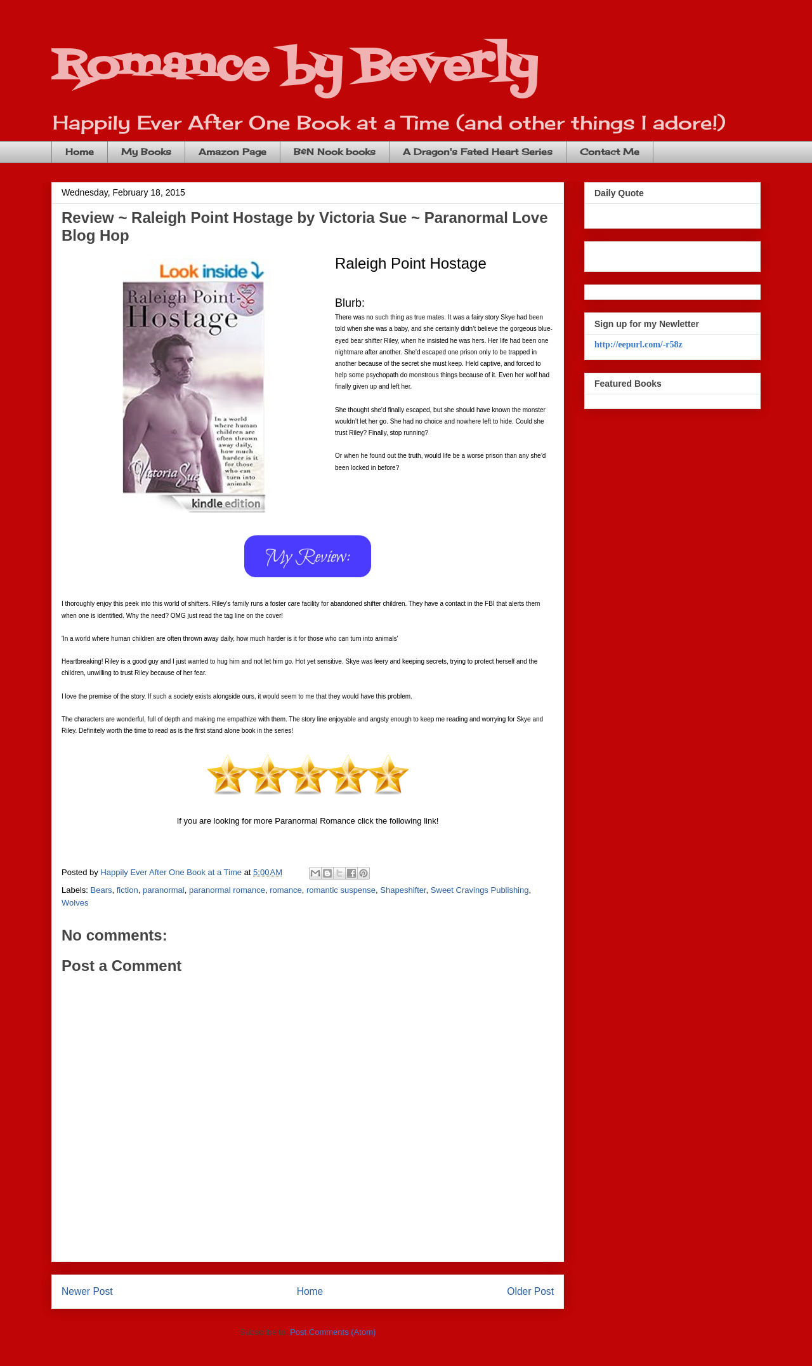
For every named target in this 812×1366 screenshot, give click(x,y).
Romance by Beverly (294, 67)
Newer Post (87, 1291)
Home (79, 151)
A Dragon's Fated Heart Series (478, 151)
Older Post (530, 1291)
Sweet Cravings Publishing (480, 890)
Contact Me (609, 151)
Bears (101, 890)
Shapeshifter (403, 890)
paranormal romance (227, 890)
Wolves (75, 902)
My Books (146, 151)
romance (286, 890)
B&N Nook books (335, 151)
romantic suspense (341, 890)
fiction (127, 890)
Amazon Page (232, 151)
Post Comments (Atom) (333, 1332)
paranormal (164, 890)
